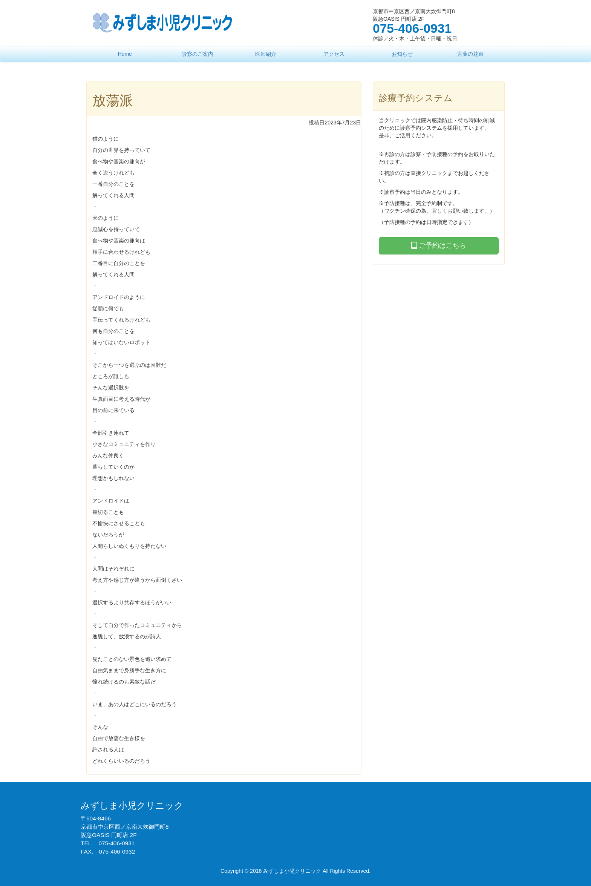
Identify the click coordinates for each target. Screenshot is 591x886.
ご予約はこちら (438, 245)
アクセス (333, 54)
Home (125, 54)
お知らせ (402, 54)
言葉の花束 (470, 54)
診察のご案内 (197, 54)
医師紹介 (265, 54)
